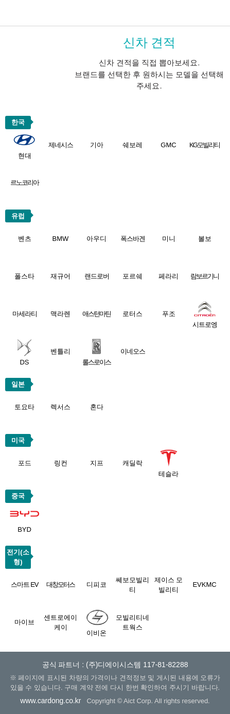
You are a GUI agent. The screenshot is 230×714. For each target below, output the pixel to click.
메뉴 (217, 13)
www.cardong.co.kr (50, 700)
